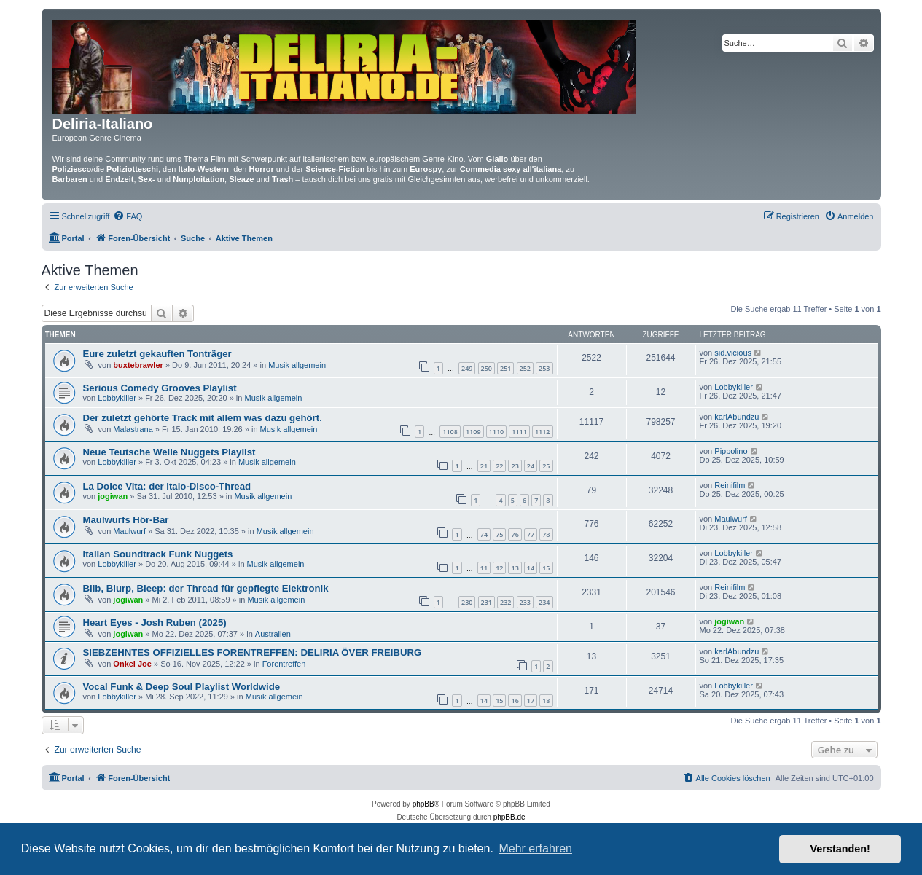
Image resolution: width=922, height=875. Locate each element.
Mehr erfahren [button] (535, 848)
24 (530, 466)
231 (486, 602)
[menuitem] (127, 216)
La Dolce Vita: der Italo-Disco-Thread (167, 486)
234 (544, 602)
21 (484, 466)
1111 (519, 431)
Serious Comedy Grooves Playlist (160, 387)
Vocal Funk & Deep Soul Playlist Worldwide (182, 686)
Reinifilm (729, 485)
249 (466, 368)
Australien (273, 633)
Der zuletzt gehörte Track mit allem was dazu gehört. (202, 417)
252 (525, 368)
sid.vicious (732, 352)
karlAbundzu (736, 416)
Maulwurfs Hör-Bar (126, 519)
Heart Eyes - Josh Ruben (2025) (155, 622)
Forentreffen (284, 663)
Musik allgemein (297, 365)
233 (525, 602)
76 (514, 534)
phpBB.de (509, 817)
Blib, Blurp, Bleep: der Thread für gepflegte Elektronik (206, 588)
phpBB (423, 804)
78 (546, 534)
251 (505, 368)
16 (514, 700)
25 (546, 466)
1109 (473, 431)
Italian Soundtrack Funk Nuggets (158, 554)
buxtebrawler (138, 365)
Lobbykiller (117, 397)
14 (530, 568)
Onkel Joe (132, 663)
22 (499, 466)
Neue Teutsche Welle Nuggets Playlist (169, 452)
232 (505, 602)
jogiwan (113, 496)
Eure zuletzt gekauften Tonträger (157, 353)
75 (499, 534)
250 (486, 368)
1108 (450, 431)
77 (530, 534)
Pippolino (730, 451)
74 (484, 534)
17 (530, 700)
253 (544, 368)
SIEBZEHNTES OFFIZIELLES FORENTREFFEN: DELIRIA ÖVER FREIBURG (252, 652)
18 (546, 700)
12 (499, 568)
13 (514, 568)
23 (514, 466)
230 (466, 602)
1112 (542, 431)
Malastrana (132, 429)
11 (484, 568)
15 (546, 568)
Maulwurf (129, 531)
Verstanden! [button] (840, 849)
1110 (496, 431)
